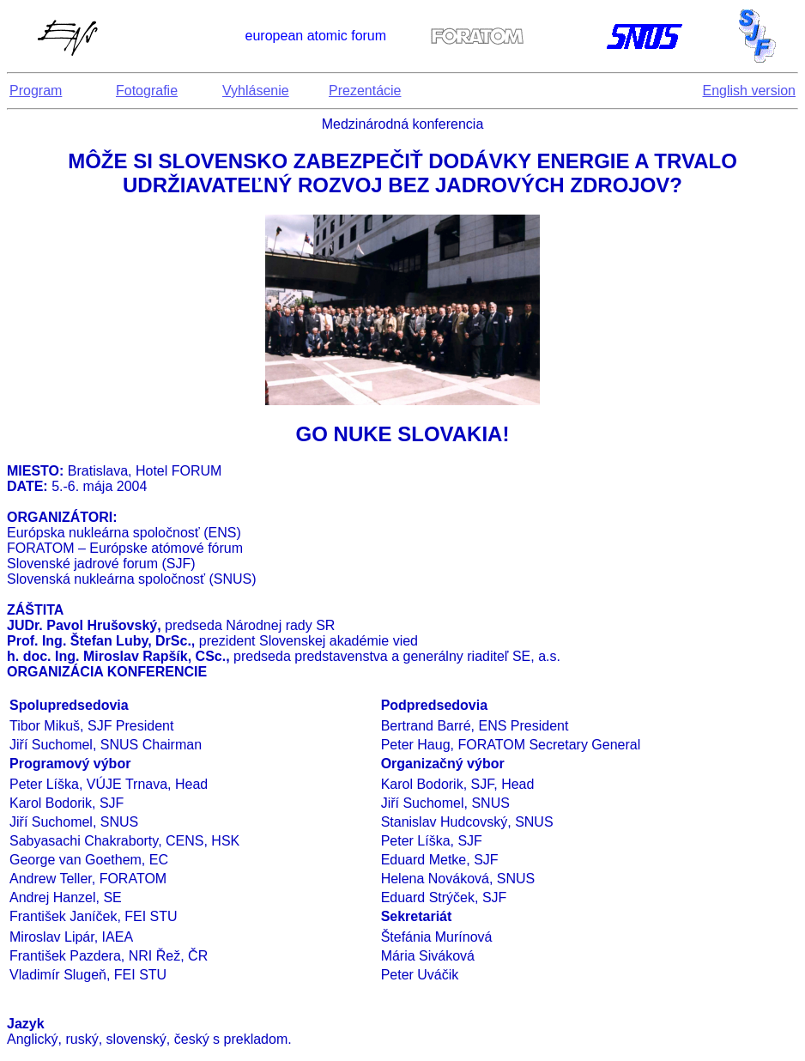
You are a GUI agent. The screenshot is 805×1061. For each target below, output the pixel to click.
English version (749, 90)
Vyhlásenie (255, 90)
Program (35, 90)
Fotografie (147, 90)
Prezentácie (365, 90)
